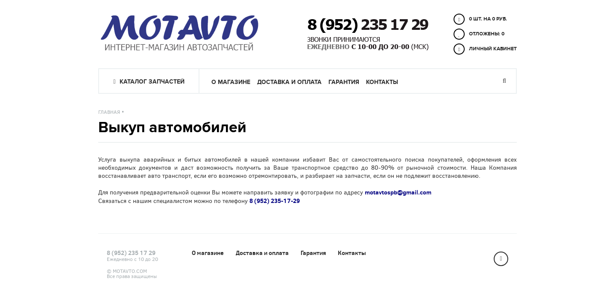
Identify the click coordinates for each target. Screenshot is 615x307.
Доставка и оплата (289, 82)
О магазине (230, 82)
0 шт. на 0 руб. (480, 19)
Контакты (382, 82)
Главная (109, 112)
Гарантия (343, 82)
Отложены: (479, 34)
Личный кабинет (485, 49)
